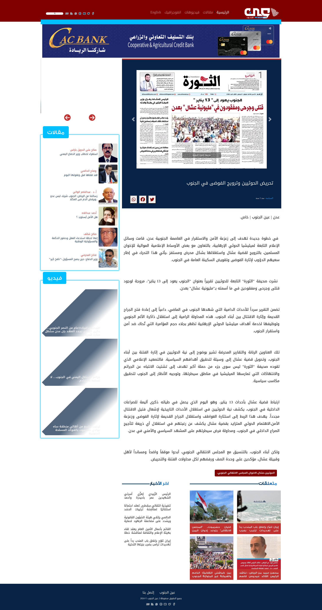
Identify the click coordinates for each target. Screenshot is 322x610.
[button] (133, 119)
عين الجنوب (167, 592)
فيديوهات (192, 12)
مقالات (208, 12)
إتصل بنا (148, 592)
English (155, 12)
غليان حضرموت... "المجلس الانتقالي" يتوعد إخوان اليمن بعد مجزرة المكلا (81, 106)
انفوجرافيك (172, 12)
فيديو (54, 278)
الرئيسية (222, 12)
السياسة (269, 198)
